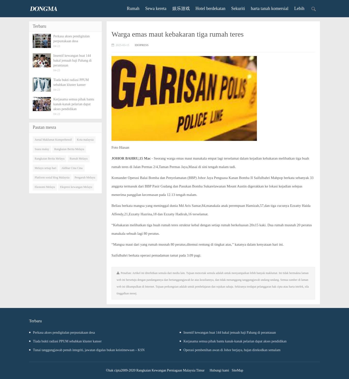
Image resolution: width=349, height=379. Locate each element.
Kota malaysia (85, 139)
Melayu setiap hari (45, 168)
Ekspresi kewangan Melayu (76, 187)
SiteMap (237, 370)
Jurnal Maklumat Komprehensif (53, 139)
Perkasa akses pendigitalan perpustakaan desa (62, 332)
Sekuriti (238, 8)
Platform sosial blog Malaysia (52, 177)
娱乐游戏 (181, 8)
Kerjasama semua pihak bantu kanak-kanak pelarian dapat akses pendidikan (233, 341)
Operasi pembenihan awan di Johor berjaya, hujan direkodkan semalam (230, 350)
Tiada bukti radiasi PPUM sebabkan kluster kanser (65, 341)
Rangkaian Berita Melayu (69, 149)
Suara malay (42, 149)
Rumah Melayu (78, 158)
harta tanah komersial (269, 8)
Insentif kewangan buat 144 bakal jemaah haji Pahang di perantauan (228, 332)
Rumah (133, 8)
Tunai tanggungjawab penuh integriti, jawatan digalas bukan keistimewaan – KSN (87, 350)
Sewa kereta (155, 8)
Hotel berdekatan (210, 8)
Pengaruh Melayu (85, 177)
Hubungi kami (219, 370)
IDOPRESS (142, 45)
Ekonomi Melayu (45, 187)
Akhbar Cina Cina (71, 168)
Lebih (299, 8)
